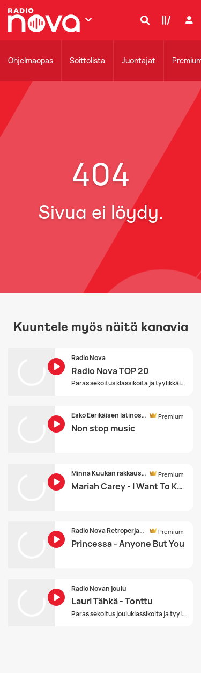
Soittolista (87, 60)
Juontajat (138, 60)
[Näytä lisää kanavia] (88, 19)
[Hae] (142, 19)
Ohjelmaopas (30, 60)
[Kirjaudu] (188, 20)
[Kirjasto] (164, 19)
